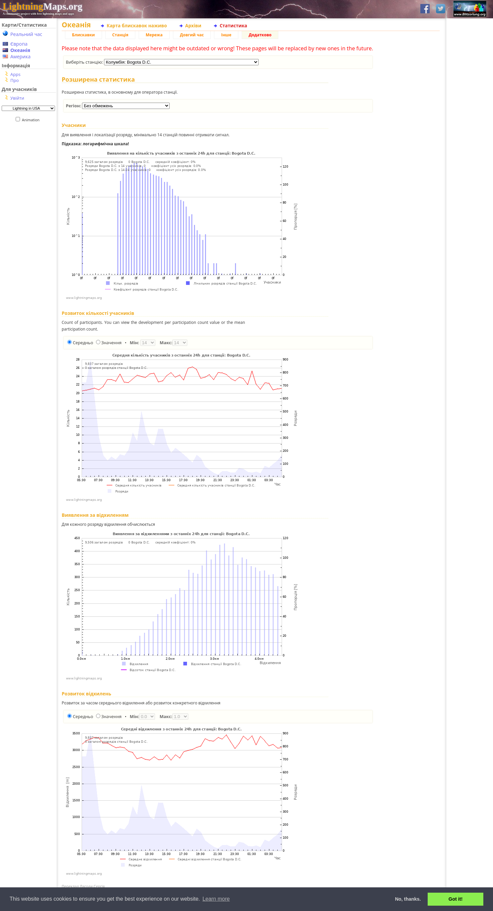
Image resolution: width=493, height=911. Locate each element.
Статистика (233, 25)
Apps (15, 74)
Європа (19, 44)
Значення (111, 343)
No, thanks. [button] (408, 899)
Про (14, 80)
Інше (226, 35)
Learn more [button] (216, 899)
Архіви (193, 25)
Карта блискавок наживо (137, 25)
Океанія (20, 50)
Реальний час (26, 34)
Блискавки (83, 35)
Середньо (83, 343)
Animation (32, 119)
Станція (120, 35)
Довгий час (192, 35)
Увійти (17, 98)
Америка (20, 56)
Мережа (154, 35)
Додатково (260, 35)
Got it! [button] (456, 899)
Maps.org (42, 6)
